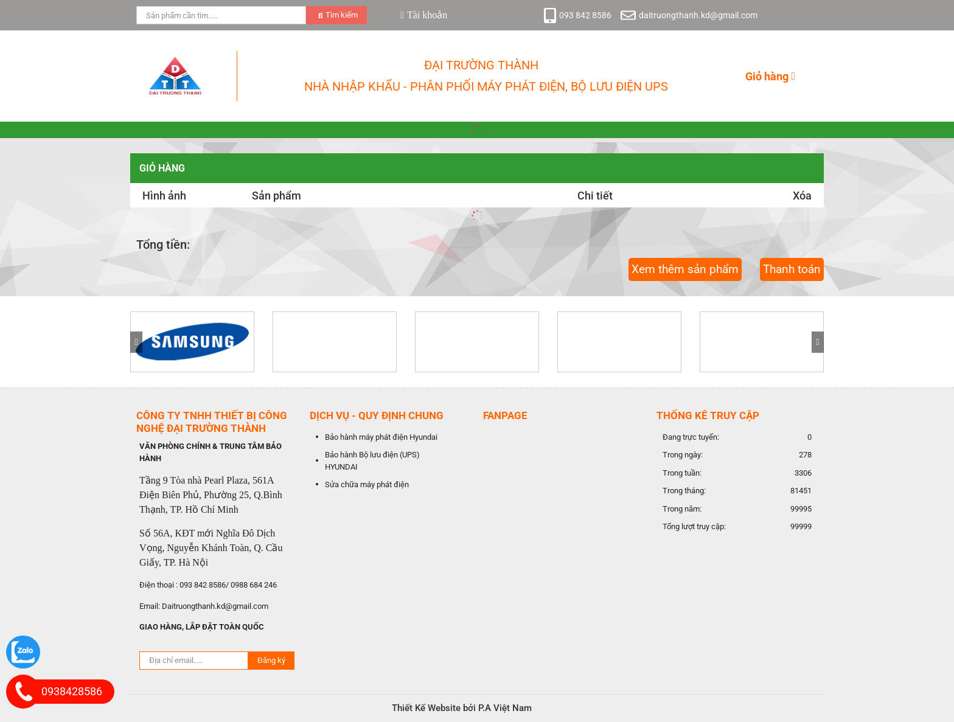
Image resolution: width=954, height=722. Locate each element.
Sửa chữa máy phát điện (367, 484)
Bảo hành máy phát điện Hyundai (381, 437)
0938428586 (71, 691)
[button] (818, 342)
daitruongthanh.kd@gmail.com (698, 15)
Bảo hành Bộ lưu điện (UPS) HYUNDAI (372, 460)
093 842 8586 (585, 15)
